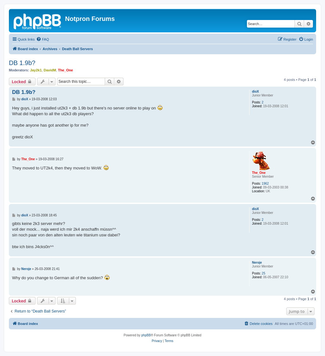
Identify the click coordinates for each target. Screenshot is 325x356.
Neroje (257, 262)
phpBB (146, 335)
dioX (255, 91)
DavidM (49, 70)
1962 (265, 183)
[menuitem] (42, 39)
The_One (65, 70)
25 (263, 273)
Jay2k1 (36, 70)
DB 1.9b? (22, 62)
